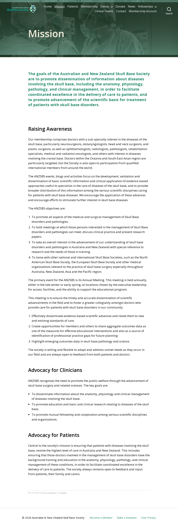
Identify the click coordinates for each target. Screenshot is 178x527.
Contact (121, 12)
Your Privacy (148, 517)
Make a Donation (127, 517)
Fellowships (80, 12)
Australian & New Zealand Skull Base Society (58, 517)
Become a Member (101, 517)
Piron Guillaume (49, 492)
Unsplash (63, 492)
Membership (110, 7)
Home (69, 7)
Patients (94, 7)
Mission (81, 7)
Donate (142, 7)
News (153, 7)
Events (126, 7)
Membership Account (143, 12)
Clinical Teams (104, 12)
